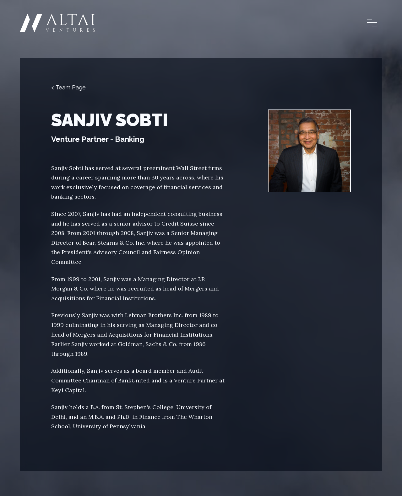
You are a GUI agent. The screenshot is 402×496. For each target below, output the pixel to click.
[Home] (57, 23)
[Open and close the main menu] (372, 23)
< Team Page (68, 87)
